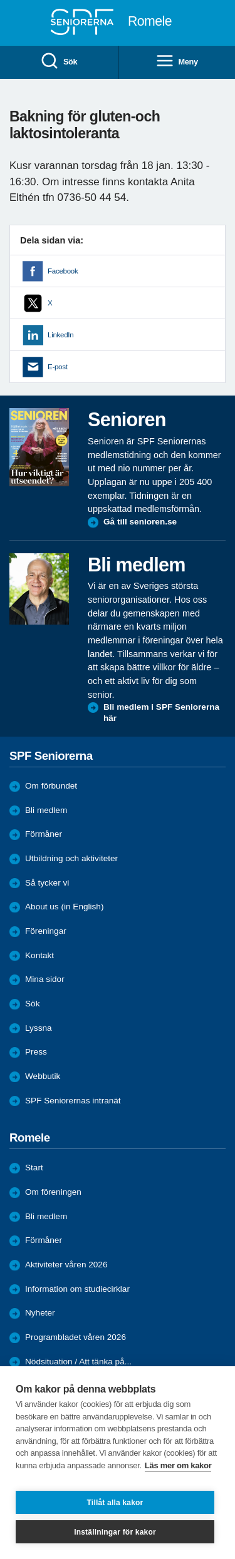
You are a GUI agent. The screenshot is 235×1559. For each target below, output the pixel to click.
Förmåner (43, 834)
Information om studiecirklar (77, 1289)
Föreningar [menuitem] (45, 931)
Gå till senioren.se (140, 521)
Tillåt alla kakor (115, 1502)
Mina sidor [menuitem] (45, 979)
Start (34, 1167)
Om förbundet (51, 785)
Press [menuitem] (36, 1051)
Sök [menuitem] (58, 61)
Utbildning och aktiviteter (71, 858)
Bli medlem (46, 810)
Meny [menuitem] (176, 61)
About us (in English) (64, 906)
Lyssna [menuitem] (38, 1028)
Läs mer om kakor (178, 1465)
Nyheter (40, 1312)
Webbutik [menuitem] (42, 1076)
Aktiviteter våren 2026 (66, 1264)
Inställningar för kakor (115, 1532)
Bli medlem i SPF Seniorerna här (161, 712)
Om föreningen (53, 1192)
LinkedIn (60, 335)
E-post (58, 367)
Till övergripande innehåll (0, 0)
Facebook (63, 271)
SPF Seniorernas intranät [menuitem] (73, 1100)
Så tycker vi (47, 882)
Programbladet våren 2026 (75, 1337)
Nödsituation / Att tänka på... (78, 1361)
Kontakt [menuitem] (39, 955)
